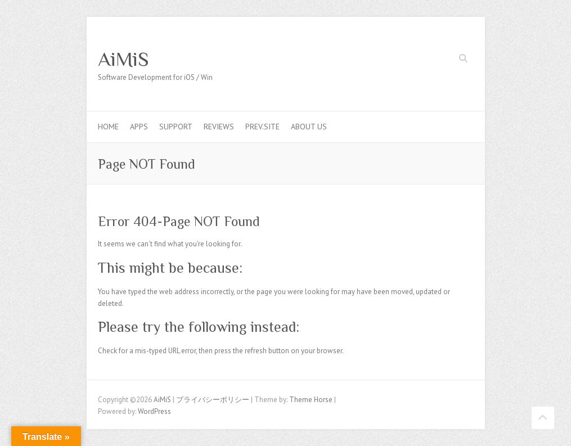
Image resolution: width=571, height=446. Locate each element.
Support (175, 126)
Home (108, 126)
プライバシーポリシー (212, 399)
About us (309, 126)
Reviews (219, 126)
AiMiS (123, 59)
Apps (139, 126)
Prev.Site (262, 126)
